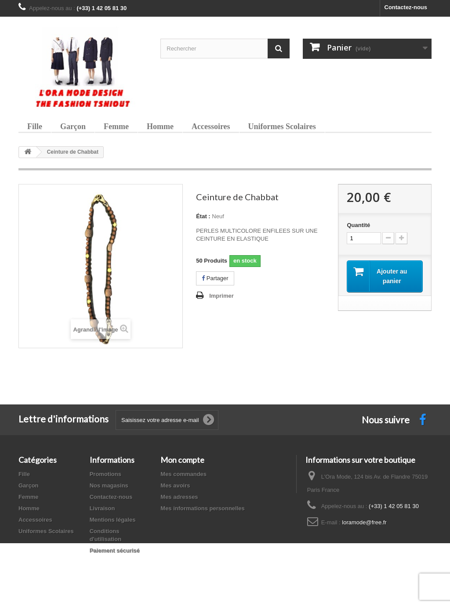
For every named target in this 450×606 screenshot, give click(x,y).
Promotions (105, 474)
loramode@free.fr (364, 522)
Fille (34, 126)
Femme (116, 126)
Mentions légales (113, 519)
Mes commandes (183, 474)
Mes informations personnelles (202, 508)
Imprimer (221, 295)
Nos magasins (109, 485)
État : (203, 216)
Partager (215, 278)
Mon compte (182, 460)
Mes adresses (179, 497)
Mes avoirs (175, 485)
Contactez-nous (406, 7)
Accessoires (211, 126)
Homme (160, 126)
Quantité (358, 225)
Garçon (73, 126)
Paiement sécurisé (115, 550)
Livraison (102, 508)
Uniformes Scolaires (282, 126)
